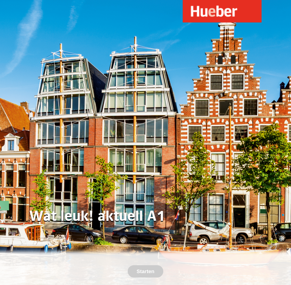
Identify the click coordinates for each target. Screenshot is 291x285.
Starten (146, 271)
